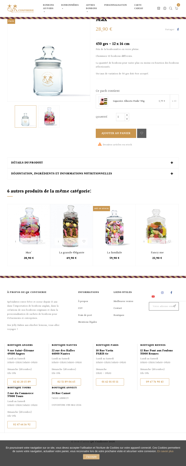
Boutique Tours (19, 403)
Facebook (171, 308)
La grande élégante (71, 268)
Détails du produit (27, 178)
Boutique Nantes (64, 361)
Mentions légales (87, 337)
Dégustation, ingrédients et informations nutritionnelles (61, 189)
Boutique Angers (20, 361)
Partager (178, 45)
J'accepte (91, 456)
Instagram (162, 308)
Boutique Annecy (64, 403)
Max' (29, 268)
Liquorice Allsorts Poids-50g (128, 116)
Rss (153, 308)
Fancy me (157, 268)
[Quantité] (120, 132)
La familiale (114, 268)
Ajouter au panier (115, 148)
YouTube (153, 311)
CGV (80, 324)
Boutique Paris (107, 361)
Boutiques (118, 330)
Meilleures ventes (123, 317)
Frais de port (85, 330)
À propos (83, 317)
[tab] (93, 178)
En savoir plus (165, 451)
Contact (117, 324)
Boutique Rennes (153, 361)
